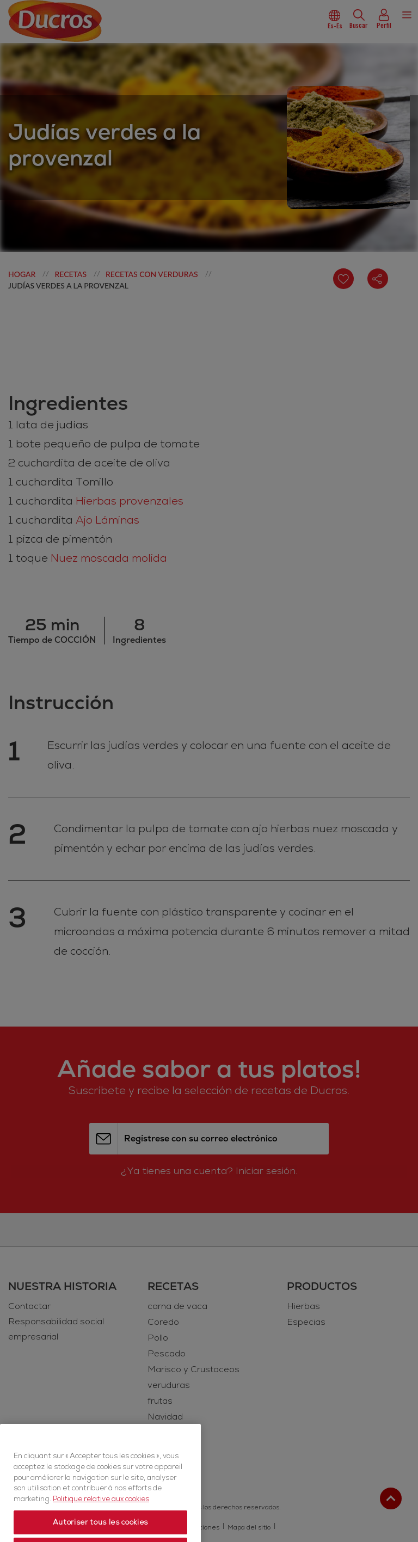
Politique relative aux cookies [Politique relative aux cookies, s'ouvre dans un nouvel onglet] (101, 1524)
